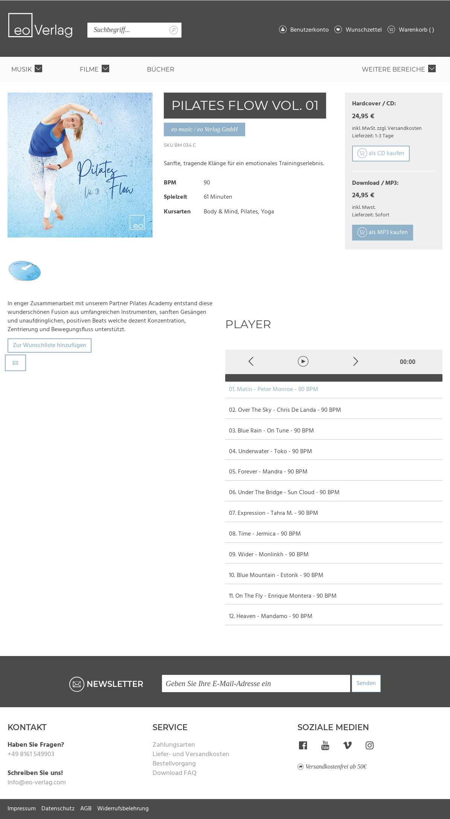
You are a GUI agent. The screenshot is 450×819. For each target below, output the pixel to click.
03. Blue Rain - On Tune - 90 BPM (271, 431)
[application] (334, 366)
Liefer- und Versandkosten (191, 754)
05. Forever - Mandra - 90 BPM (268, 472)
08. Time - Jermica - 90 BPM (265, 534)
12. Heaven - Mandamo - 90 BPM (271, 616)
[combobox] (134, 30)
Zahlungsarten (174, 745)
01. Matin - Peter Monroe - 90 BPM (273, 389)
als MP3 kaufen (382, 232)
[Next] (355, 362)
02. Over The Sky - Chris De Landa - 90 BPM (285, 410)
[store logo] (40, 25)
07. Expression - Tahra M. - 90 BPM (273, 513)
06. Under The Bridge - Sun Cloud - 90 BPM (284, 493)
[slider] (334, 378)
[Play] (303, 362)
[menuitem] (28, 69)
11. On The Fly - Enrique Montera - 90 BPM (283, 596)
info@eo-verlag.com (37, 782)
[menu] (225, 69)
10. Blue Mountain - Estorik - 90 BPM (276, 575)
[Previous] (251, 362)
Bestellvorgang (174, 763)
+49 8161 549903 (31, 754)
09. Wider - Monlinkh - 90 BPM (269, 555)
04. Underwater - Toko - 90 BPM (270, 452)
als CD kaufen (380, 153)
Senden (366, 683)
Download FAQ (175, 773)
